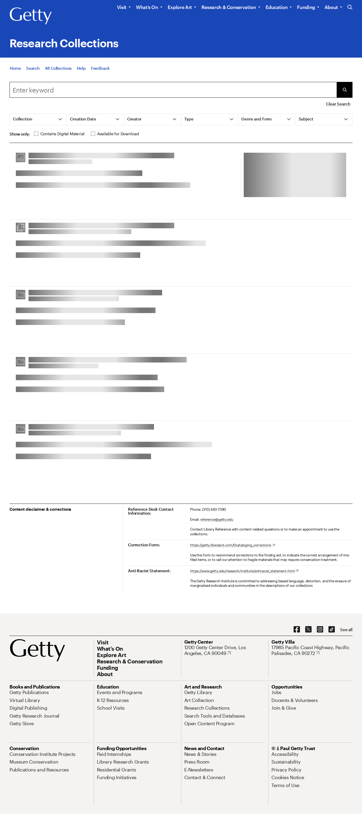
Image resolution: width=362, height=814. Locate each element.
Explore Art (180, 7)
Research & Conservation (228, 7)
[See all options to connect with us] (346, 630)
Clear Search (338, 103)
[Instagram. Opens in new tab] (320, 629)
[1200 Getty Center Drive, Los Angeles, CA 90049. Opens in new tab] (224, 650)
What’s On (147, 7)
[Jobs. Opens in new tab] (276, 692)
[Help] (81, 68)
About (331, 7)
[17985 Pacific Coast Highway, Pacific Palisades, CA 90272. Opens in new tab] (311, 650)
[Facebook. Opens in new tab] (297, 629)
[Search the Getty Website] (349, 7)
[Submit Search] (344, 90)
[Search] (32, 68)
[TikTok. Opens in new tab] (331, 629)
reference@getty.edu (216, 519)
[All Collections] (58, 68)
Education (277, 7)
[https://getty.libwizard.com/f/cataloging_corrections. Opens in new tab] (232, 545)
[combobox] (173, 90)
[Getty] (31, 16)
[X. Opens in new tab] (308, 629)
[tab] (38, 119)
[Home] (15, 68)
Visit (121, 7)
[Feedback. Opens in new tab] (100, 68)
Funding (306, 7)
